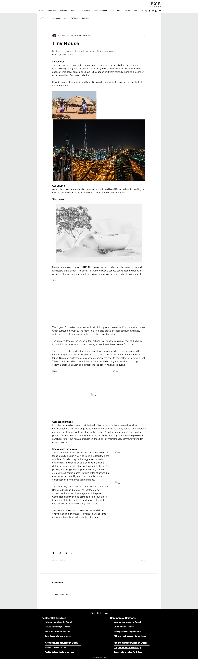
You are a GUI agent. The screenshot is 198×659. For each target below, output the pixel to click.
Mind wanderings (59, 18)
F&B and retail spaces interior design (130, 636)
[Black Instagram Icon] (146, 11)
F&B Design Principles (80, 18)
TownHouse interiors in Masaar (58, 636)
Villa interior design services (57, 627)
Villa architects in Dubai (55, 647)
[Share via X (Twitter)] (59, 553)
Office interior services (124, 627)
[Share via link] (72, 553)
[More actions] (144, 35)
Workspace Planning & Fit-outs (127, 631)
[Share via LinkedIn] (66, 553)
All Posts (43, 18)
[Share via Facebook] (53, 553)
